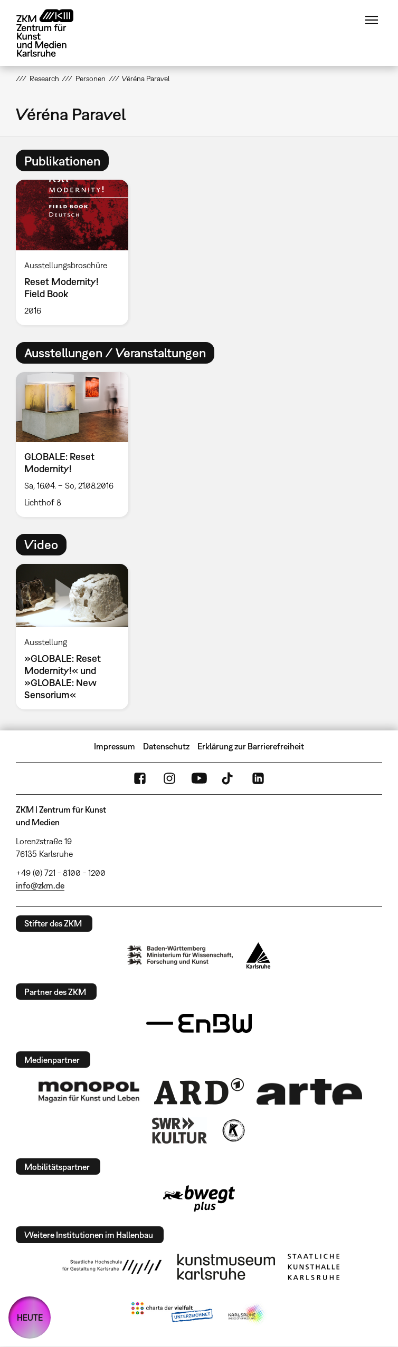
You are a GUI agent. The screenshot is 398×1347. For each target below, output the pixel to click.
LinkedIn (258, 778)
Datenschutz (166, 746)
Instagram (169, 778)
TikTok (228, 778)
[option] (76, 252)
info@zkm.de (40, 885)
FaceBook (139, 778)
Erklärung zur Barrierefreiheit (250, 746)
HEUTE (30, 1317)
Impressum (114, 746)
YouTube (199, 778)
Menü (371, 20)
